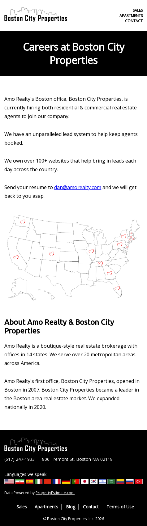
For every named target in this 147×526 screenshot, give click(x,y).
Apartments (131, 15)
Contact (134, 20)
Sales (138, 10)
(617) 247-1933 (19, 459)
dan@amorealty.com (77, 187)
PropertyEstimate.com (55, 492)
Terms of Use (120, 507)
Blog (70, 507)
